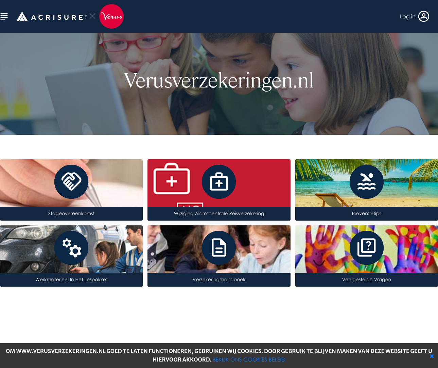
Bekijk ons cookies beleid (248, 359)
